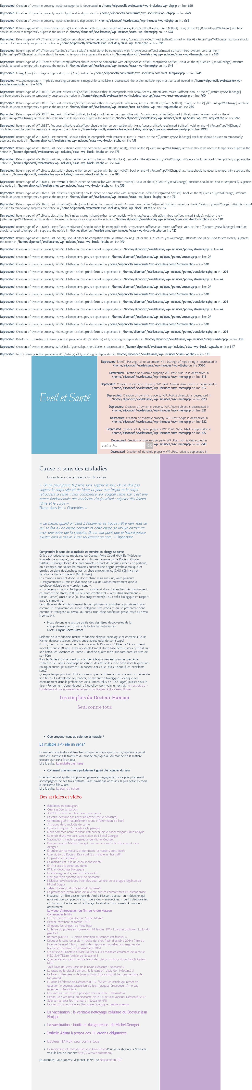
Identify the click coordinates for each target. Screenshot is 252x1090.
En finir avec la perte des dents (67, 866)
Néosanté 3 (126, 970)
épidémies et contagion (62, 806)
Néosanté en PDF (111, 1060)
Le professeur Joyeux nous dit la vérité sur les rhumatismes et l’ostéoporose (96, 892)
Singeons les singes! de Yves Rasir (70, 925)
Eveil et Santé (64, 399)
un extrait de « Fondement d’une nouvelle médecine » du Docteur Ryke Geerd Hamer (93, 687)
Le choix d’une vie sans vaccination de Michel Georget (82, 836)
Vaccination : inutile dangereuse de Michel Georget (80, 839)
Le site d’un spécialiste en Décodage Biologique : (79, 1004)
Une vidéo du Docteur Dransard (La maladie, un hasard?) (84, 854)
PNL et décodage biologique (65, 869)
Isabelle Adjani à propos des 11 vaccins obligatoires (86, 1033)
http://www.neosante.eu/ (95, 1053)
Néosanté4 (54, 978)
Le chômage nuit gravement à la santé (71, 873)
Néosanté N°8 (98, 1000)
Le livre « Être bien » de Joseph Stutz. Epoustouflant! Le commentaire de (94, 974)
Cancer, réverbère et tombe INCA (69, 922)
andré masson (120, 1004)
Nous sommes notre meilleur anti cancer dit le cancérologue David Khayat (96, 832)
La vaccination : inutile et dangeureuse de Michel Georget (93, 1025)
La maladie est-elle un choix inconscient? (74, 862)
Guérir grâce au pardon (62, 809)
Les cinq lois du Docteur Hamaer (95, 698)
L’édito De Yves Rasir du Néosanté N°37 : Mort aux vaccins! (86, 997)
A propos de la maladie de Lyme (68, 824)
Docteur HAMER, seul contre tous (73, 1041)
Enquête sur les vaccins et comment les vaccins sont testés (86, 851)
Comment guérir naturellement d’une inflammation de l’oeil (85, 821)
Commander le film (59, 914)
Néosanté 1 (91, 955)
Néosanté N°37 (136, 997)
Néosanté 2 (117, 967)
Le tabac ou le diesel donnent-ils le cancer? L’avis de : (83, 970)
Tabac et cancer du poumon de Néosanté (74, 888)
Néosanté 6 (117, 993)
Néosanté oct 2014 (88, 948)
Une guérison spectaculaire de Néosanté (73, 877)
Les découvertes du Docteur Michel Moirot (75, 918)
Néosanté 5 (69, 989)
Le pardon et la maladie (62, 858)
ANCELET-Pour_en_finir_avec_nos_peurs (74, 813)
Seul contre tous (95, 707)
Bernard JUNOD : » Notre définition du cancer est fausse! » (87, 937)
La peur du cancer (68, 788)
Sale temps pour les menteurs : (68, 1000)
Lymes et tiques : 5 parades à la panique (73, 828)
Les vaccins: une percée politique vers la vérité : (78, 993)
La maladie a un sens (69, 763)
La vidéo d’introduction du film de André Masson (79, 910)
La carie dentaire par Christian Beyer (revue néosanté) (82, 817)
